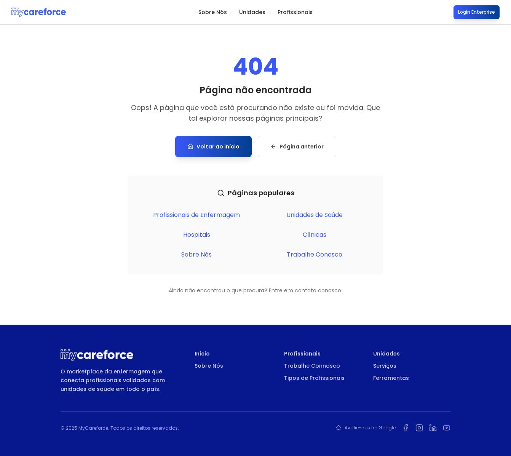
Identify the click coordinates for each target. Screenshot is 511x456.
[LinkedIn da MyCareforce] (433, 428)
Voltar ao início (213, 146)
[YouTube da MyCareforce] (446, 428)
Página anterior (297, 146)
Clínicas (314, 234)
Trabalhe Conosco (314, 254)
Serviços (384, 366)
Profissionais (295, 12)
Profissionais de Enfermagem (196, 214)
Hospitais (196, 234)
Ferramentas (391, 378)
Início (202, 353)
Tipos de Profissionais (314, 378)
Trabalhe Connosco (312, 366)
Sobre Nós (212, 12)
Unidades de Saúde (314, 214)
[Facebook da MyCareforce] (405, 428)
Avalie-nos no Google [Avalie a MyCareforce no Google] (365, 428)
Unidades (252, 12)
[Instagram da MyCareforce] (419, 428)
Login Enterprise (476, 12)
